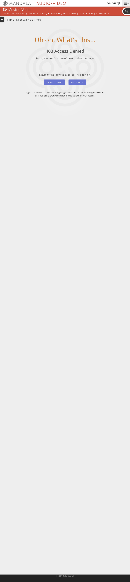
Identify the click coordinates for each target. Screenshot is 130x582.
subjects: (9, 14)
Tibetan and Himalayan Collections (44, 14)
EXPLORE (113, 3)
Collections (19, 14)
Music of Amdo (86, 14)
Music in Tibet (69, 14)
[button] (126, 3)
